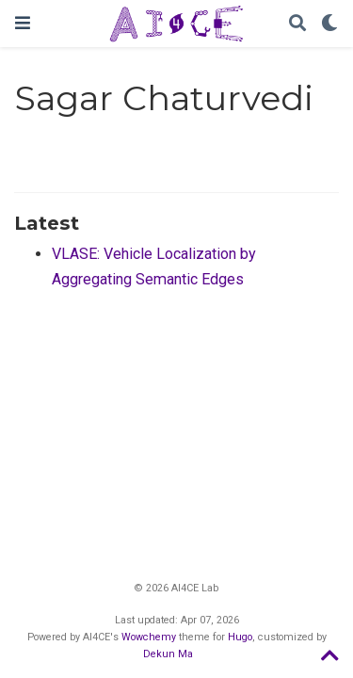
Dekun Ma (168, 654)
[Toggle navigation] (22, 23)
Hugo (240, 637)
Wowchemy (148, 637)
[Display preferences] (329, 24)
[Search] (297, 24)
